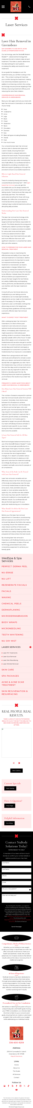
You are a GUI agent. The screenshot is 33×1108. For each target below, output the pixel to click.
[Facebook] (8, 1086)
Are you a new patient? (9, 889)
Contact (16, 1077)
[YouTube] (16, 1090)
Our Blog (9, 823)
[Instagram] (20, 1086)
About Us (16, 1068)
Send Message (16, 926)
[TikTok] (28, 1086)
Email (4, 882)
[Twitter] (24, 1086)
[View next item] (19, 763)
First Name (5, 863)
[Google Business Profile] (4, 1086)
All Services (16, 1074)
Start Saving (10, 788)
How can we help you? (9, 895)
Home (16, 1065)
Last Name (5, 869)
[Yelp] (12, 1086)
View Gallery (16, 770)
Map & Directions (16, 1056)
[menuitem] (16, 567)
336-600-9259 (16, 1042)
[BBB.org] (16, 1086)
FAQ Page (9, 806)
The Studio (16, 1071)
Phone (4, 876)
